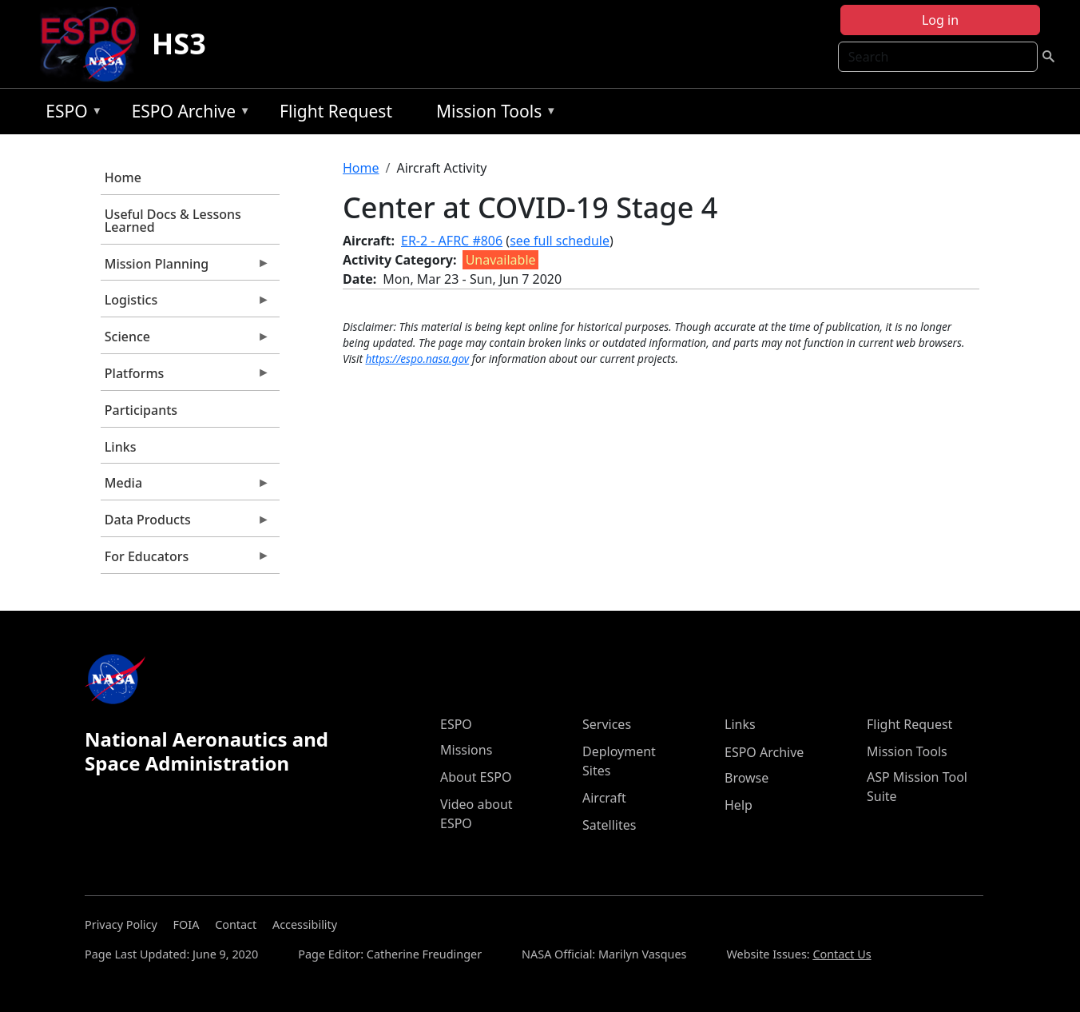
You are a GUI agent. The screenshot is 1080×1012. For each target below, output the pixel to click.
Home (123, 177)
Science (185, 340)
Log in (940, 20)
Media (185, 487)
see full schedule (559, 240)
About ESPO (475, 777)
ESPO (70, 114)
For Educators (185, 560)
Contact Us (841, 954)
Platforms (185, 377)
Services (606, 724)
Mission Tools (492, 114)
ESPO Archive (187, 114)
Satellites (609, 825)
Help (738, 805)
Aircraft (604, 798)
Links (121, 447)
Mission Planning (185, 268)
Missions (466, 750)
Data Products (185, 523)
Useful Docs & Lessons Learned (173, 220)
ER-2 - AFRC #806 (451, 240)
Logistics (185, 304)
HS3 (179, 43)
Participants (141, 410)
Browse (746, 778)
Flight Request (336, 111)
